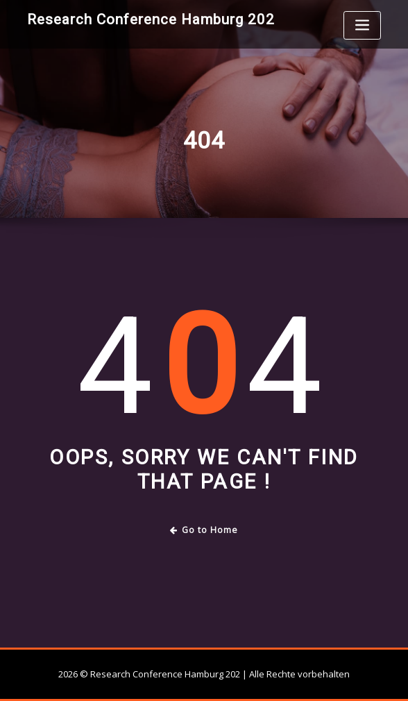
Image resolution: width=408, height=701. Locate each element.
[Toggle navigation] (362, 25)
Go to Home (204, 530)
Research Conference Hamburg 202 (151, 19)
